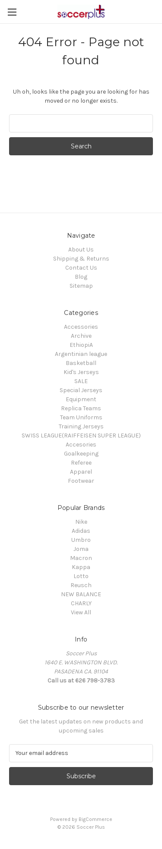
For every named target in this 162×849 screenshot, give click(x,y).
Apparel (81, 471)
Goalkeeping (81, 453)
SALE (81, 381)
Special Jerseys (81, 390)
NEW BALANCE (81, 594)
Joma (81, 549)
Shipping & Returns (81, 258)
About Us (81, 249)
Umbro (81, 540)
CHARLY (81, 603)
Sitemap (81, 285)
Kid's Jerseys (81, 372)
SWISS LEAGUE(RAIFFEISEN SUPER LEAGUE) (81, 435)
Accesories (81, 444)
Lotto (81, 576)
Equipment (81, 399)
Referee (81, 462)
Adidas (81, 531)
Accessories (81, 326)
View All (81, 612)
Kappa (81, 567)
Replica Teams (81, 408)
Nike (81, 521)
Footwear (81, 480)
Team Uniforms (81, 417)
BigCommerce (95, 819)
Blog (81, 276)
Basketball (81, 363)
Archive (81, 336)
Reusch (81, 585)
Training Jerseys (81, 426)
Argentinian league (81, 354)
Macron (81, 558)
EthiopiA (81, 345)
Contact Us (81, 267)
